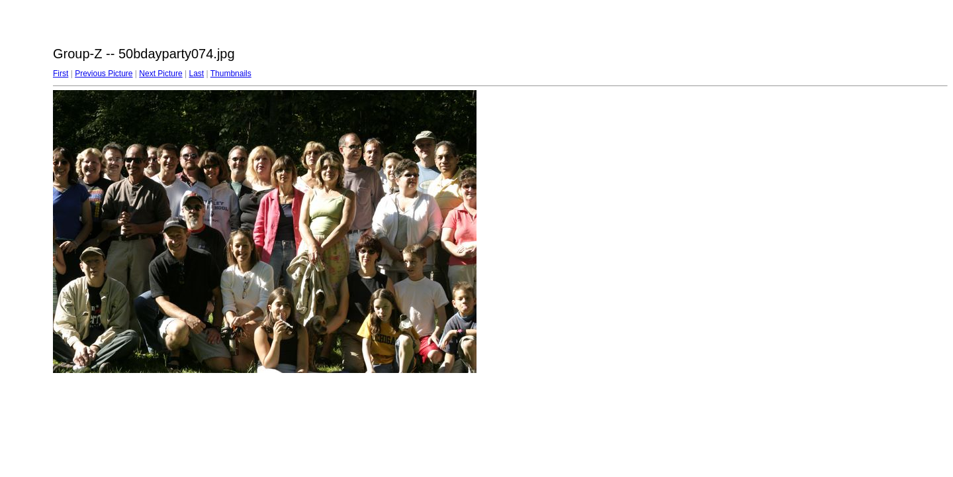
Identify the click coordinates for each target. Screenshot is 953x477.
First (60, 73)
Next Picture (160, 73)
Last (196, 73)
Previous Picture (103, 73)
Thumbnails (230, 73)
